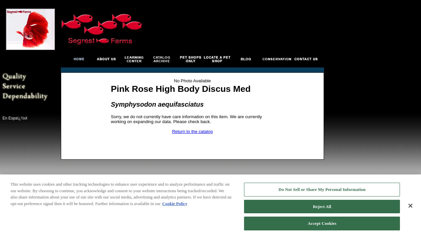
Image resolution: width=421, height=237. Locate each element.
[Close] (410, 205)
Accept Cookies (322, 223)
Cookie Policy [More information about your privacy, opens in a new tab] (174, 203)
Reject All (322, 206)
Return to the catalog (192, 131)
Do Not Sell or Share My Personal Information (322, 189)
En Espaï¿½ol (14, 118)
